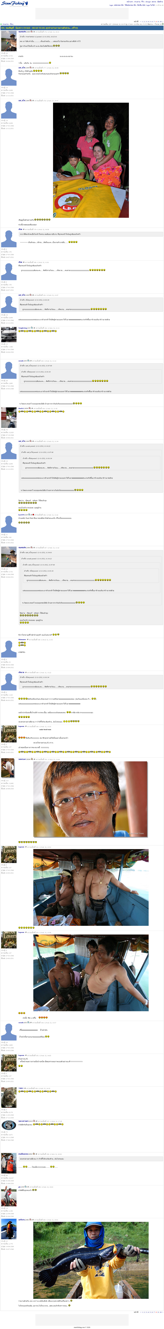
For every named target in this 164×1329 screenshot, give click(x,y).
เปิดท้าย (160, 2)
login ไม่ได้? (150, 5)
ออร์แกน (21, 1220)
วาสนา (20, 1088)
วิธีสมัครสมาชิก (130, 5)
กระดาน (137, 2)
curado (20, 361)
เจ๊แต (20, 229)
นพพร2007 (22, 759)
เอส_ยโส (21, 68)
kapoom (21, 726)
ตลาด (154, 2)
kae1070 (21, 515)
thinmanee (22, 639)
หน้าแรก (130, 2)
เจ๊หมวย (21, 672)
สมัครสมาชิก (119, 5)
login (111, 5)
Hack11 (21, 408)
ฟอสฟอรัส (22, 32)
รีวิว (142, 2)
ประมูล (148, 2)
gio (19, 1187)
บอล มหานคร (23, 1121)
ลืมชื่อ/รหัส (141, 5)
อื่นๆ (11, 24)
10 (160, 22)
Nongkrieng (22, 328)
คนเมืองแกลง (23, 1154)
